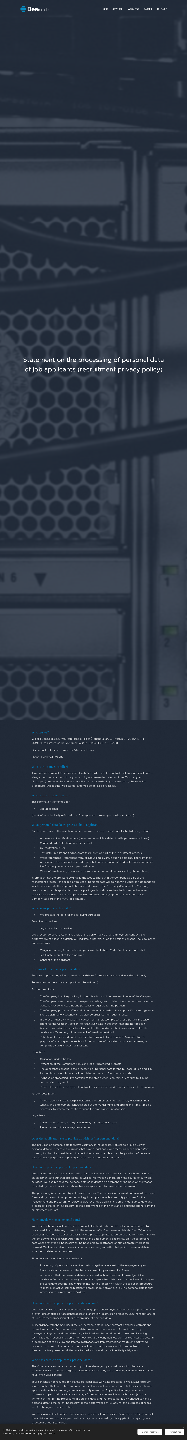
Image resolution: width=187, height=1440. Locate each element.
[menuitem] (105, 9)
